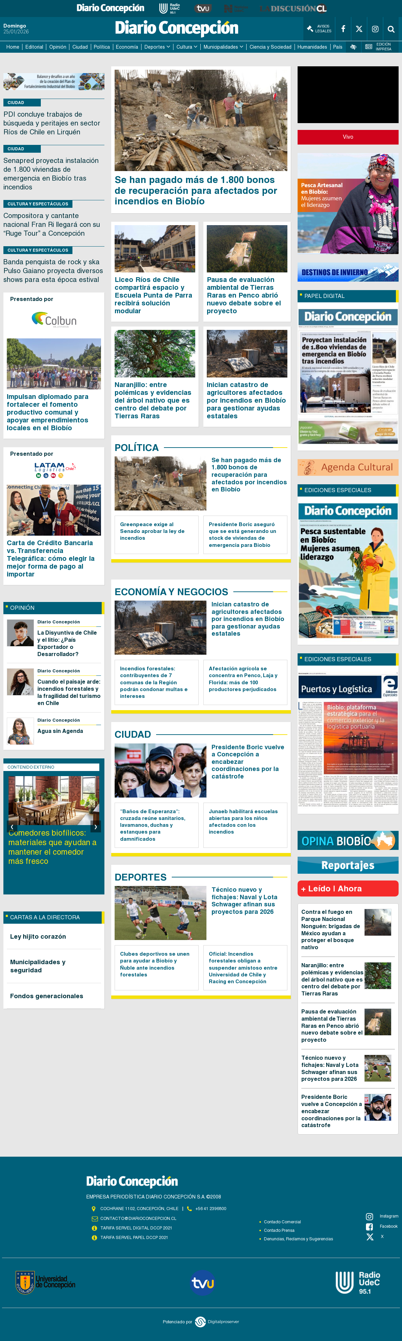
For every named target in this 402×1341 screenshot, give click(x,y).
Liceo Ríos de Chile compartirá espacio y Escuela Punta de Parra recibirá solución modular (153, 295)
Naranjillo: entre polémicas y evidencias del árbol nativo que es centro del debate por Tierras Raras (153, 400)
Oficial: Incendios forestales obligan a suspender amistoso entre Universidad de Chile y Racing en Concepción (243, 967)
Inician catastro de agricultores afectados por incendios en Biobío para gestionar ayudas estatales (246, 400)
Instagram (382, 1216)
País (337, 47)
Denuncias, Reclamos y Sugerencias (298, 1239)
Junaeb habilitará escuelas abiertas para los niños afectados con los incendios (243, 821)
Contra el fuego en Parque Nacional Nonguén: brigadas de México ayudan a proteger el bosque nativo (330, 930)
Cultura (184, 47)
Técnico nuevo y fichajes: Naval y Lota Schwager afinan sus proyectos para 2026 (245, 900)
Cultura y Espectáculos (37, 203)
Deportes (155, 47)
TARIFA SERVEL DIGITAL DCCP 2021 (136, 1228)
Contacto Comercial (282, 1222)
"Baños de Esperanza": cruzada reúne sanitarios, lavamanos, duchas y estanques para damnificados (152, 825)
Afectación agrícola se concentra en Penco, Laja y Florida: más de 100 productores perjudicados (243, 679)
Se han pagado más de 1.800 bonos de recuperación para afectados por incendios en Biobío (196, 190)
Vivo (348, 137)
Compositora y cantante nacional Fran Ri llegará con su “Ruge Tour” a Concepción (51, 224)
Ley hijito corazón (38, 936)
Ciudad (80, 47)
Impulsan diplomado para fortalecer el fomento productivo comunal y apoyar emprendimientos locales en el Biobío (47, 412)
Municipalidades (221, 47)
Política (102, 47)
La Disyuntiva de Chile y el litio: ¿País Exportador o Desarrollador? (67, 643)
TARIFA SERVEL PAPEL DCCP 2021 (134, 1237)
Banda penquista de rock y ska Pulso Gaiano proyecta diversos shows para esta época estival (53, 271)
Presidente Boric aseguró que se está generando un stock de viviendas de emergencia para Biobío (242, 534)
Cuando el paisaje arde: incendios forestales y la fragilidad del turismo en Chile (69, 692)
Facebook (382, 1227)
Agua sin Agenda (60, 731)
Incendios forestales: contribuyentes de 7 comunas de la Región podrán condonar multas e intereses (154, 682)
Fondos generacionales (46, 996)
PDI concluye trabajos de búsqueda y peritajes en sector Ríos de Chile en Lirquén (51, 123)
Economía (127, 47)
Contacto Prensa (279, 1230)
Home (12, 47)
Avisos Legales (319, 28)
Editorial (34, 47)
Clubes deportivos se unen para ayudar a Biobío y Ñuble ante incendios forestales (154, 964)
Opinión (57, 47)
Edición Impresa (378, 47)
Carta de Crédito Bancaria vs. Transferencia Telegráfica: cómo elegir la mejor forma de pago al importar (51, 558)
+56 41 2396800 (211, 1208)
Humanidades (312, 47)
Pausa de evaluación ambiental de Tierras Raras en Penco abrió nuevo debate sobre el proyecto (244, 295)
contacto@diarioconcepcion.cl (138, 1218)
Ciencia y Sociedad (270, 47)
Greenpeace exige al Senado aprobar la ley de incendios (152, 531)
